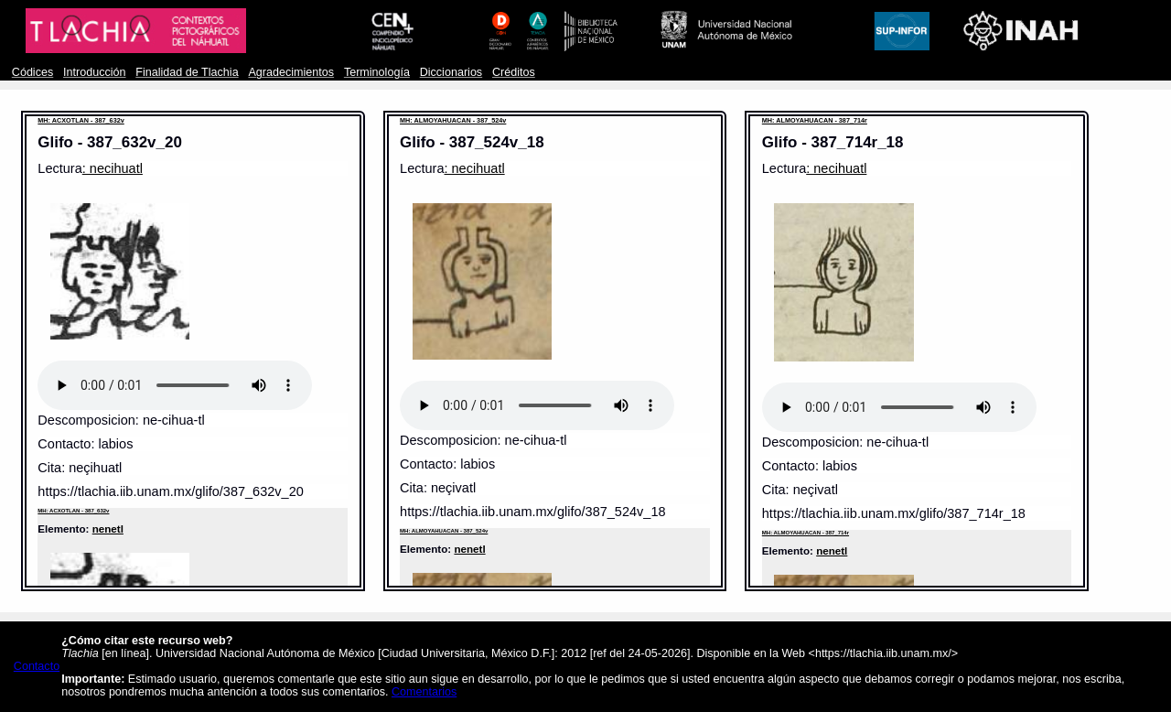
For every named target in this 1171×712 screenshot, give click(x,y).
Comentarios (424, 691)
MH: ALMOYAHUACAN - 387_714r (814, 120)
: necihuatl (112, 168)
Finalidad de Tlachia (186, 72)
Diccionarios (451, 72)
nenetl (108, 528)
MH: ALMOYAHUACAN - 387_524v (453, 120)
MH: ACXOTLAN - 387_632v (81, 120)
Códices (32, 72)
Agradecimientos (291, 72)
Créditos (513, 72)
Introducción (94, 72)
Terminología (377, 72)
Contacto (36, 666)
